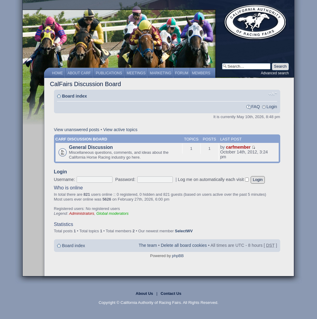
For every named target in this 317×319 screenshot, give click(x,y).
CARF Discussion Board (81, 139)
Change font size (272, 94)
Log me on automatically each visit (213, 179)
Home (57, 73)
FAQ (255, 106)
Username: (64, 179)
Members (201, 73)
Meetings (136, 73)
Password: (125, 179)
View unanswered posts (77, 129)
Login (272, 106)
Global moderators (112, 213)
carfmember (238, 147)
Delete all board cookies (184, 245)
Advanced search (275, 73)
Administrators (81, 213)
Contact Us (171, 293)
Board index (74, 96)
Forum (181, 73)
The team (148, 245)
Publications (109, 73)
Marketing (160, 73)
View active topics (120, 129)
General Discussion (91, 147)
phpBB (178, 255)
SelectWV (184, 231)
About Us (144, 293)
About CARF (79, 73)
